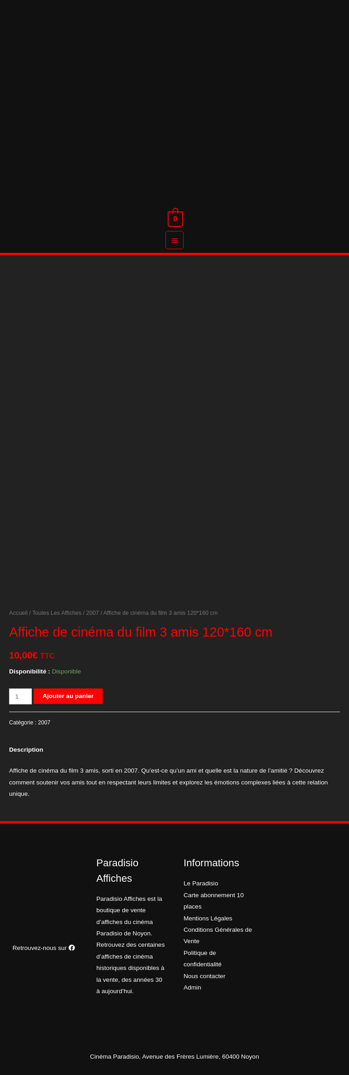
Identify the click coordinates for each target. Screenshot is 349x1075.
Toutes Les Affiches (56, 613)
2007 (92, 613)
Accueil (18, 613)
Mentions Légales (208, 918)
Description (26, 749)
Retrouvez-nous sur (43, 947)
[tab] (26, 750)
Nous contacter (204, 976)
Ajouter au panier (68, 696)
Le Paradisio (201, 883)
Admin (192, 987)
